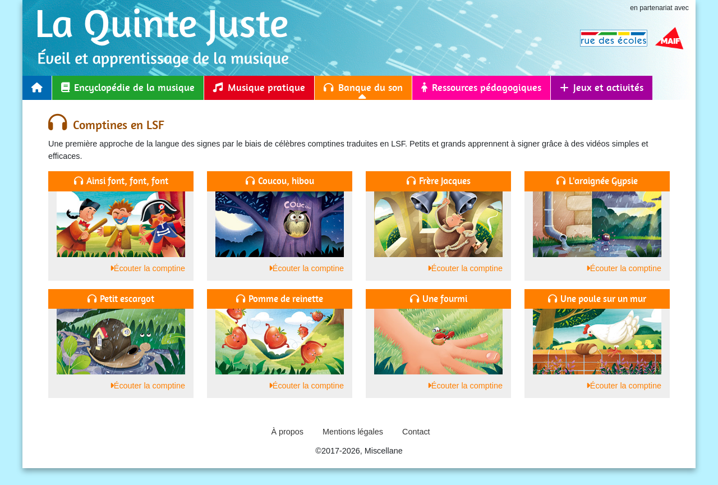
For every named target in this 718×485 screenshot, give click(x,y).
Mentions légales (353, 431)
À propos (287, 431)
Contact (416, 431)
